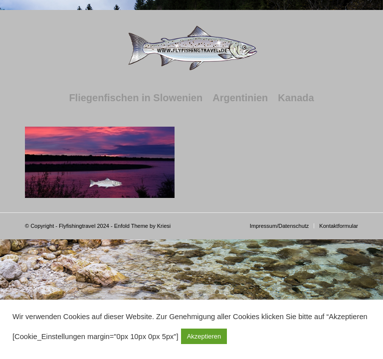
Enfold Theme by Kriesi (142, 226)
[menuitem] (135, 97)
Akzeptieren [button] (204, 336)
